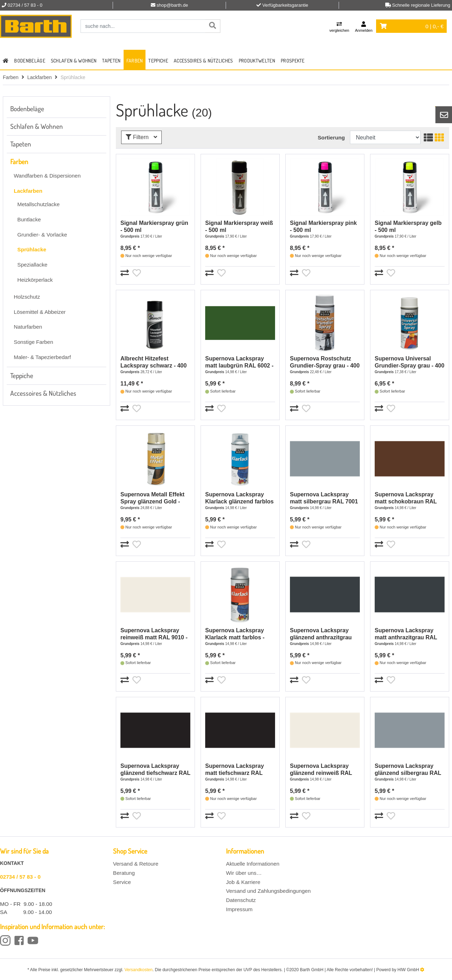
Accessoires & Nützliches (203, 61)
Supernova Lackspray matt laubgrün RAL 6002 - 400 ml (239, 362)
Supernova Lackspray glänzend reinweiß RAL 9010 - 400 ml (321, 770)
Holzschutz (27, 297)
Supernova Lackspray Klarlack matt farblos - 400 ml (234, 634)
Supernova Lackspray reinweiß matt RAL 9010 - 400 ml (154, 634)
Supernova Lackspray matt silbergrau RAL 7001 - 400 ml (324, 498)
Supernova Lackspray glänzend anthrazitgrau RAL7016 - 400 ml (321, 634)
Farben (134, 61)
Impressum (239, 909)
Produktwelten (257, 61)
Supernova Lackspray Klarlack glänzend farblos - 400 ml (239, 498)
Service (122, 882)
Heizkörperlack (35, 280)
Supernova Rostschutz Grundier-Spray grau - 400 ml (324, 362)
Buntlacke (29, 219)
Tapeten (111, 61)
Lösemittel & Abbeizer (40, 312)
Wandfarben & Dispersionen (47, 176)
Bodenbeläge (29, 61)
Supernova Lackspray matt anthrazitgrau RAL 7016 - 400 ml (406, 634)
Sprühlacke (31, 249)
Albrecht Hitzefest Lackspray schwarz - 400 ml (153, 362)
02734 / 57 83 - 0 (20, 877)
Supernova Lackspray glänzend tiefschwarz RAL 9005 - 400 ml (155, 770)
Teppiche (158, 61)
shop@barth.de (172, 5)
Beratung (124, 873)
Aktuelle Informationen (252, 864)
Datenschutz (241, 900)
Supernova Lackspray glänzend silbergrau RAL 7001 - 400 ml (408, 770)
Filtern (141, 137)
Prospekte (293, 61)
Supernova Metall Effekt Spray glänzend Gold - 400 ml (152, 498)
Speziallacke (32, 265)
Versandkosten (139, 969)
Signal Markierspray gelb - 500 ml (408, 226)
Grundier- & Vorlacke (42, 235)
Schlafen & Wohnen (73, 61)
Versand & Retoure (135, 864)
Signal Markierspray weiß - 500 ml (239, 226)
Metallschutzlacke (38, 204)
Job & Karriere (243, 882)
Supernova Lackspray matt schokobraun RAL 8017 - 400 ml (406, 498)
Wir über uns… (244, 873)
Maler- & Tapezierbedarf (42, 357)
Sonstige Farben (33, 342)
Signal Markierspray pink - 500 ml (323, 226)
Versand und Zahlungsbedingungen (268, 891)
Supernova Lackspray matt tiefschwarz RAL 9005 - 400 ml (234, 770)
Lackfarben (39, 77)
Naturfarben (28, 327)
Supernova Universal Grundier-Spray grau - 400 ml (409, 362)
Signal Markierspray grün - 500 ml (154, 226)
